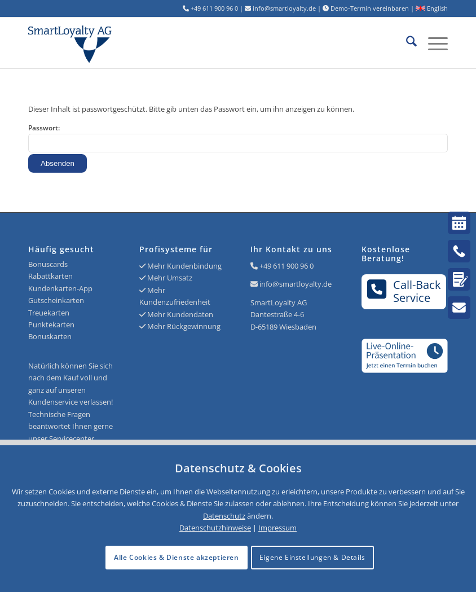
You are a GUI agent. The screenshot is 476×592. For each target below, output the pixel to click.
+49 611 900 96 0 (286, 266)
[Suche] (406, 42)
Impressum (277, 528)
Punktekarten (51, 324)
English (432, 8)
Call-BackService (404, 291)
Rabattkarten (50, 276)
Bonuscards (48, 264)
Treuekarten (48, 313)
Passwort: (238, 137)
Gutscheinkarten (56, 300)
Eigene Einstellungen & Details (312, 557)
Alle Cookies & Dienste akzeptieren (176, 557)
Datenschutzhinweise (215, 528)
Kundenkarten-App (60, 288)
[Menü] (432, 42)
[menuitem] (406, 42)
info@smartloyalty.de (295, 284)
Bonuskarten (50, 336)
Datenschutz (224, 516)
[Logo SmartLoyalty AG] (112, 42)
